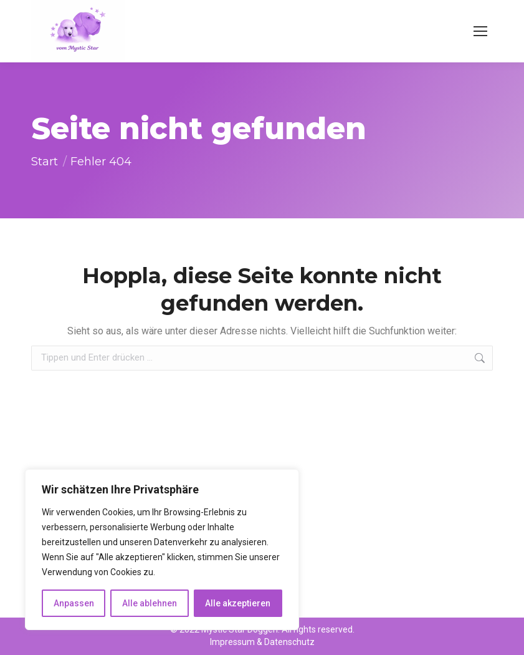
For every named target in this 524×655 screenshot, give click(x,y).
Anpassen (74, 603)
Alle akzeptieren (237, 603)
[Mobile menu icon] (480, 31)
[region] (162, 549)
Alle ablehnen (149, 603)
